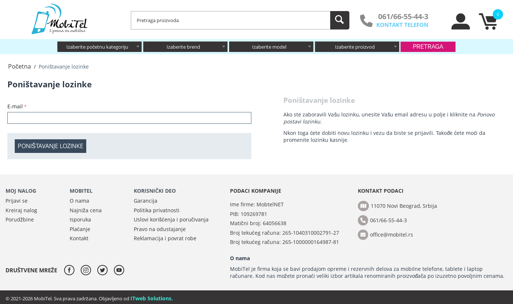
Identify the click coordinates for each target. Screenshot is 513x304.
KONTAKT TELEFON (402, 24)
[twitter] (104, 270)
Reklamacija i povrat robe (165, 238)
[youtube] (119, 270)
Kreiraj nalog (21, 210)
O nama (79, 200)
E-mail (15, 106)
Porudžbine (20, 219)
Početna (19, 66)
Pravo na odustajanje (160, 229)
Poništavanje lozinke (50, 146)
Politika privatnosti (156, 210)
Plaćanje (80, 229)
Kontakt (79, 238)
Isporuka (80, 219)
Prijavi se (17, 200)
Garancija (145, 200)
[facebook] (71, 270)
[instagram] (88, 270)
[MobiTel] (60, 18)
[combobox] (99, 46)
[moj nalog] (461, 27)
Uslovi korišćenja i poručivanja (171, 219)
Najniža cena (86, 210)
